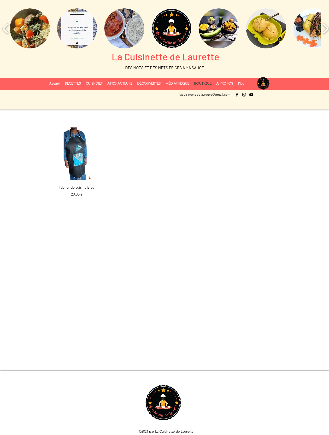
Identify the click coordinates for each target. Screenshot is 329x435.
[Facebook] (237, 94)
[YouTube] (251, 94)
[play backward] (5, 28)
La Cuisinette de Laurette (164, 56)
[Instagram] (244, 94)
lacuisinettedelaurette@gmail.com (204, 94)
